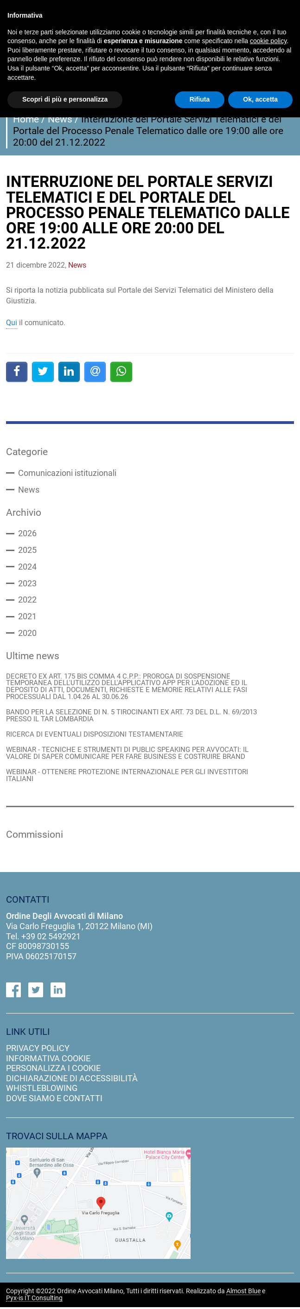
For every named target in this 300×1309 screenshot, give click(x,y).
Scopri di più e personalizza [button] (65, 99)
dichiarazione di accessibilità (72, 1080)
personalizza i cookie (53, 1070)
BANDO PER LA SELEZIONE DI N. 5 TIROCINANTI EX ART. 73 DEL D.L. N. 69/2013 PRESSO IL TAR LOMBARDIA (131, 717)
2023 (27, 584)
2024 (27, 567)
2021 (27, 617)
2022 (27, 601)
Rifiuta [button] (200, 99)
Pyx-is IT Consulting (34, 1300)
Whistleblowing (41, 1090)
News (60, 119)
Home (26, 119)
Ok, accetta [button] (260, 99)
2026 (27, 534)
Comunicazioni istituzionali (67, 473)
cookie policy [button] (268, 41)
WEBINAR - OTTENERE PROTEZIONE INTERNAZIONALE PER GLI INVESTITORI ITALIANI (127, 777)
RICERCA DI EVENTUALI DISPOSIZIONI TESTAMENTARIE (94, 736)
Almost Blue (243, 1293)
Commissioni (34, 836)
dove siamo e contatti (54, 1100)
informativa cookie (48, 1060)
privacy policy (38, 1050)
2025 (27, 550)
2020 (27, 634)
